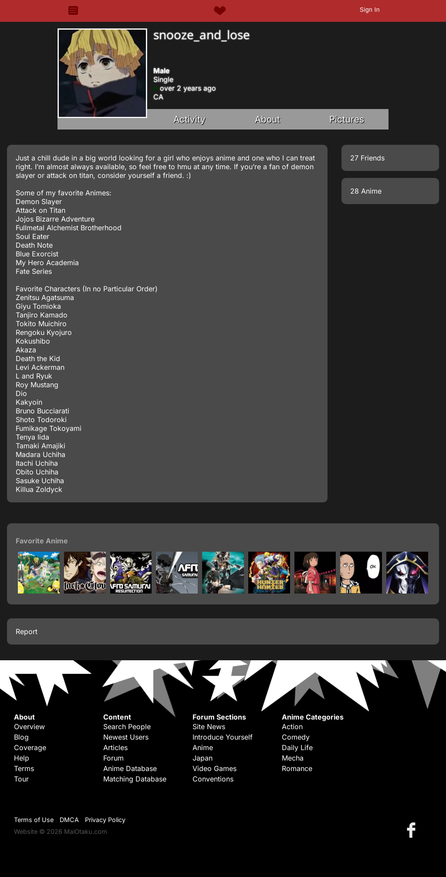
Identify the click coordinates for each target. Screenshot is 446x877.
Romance (297, 768)
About (267, 119)
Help (21, 758)
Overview (29, 726)
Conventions (213, 779)
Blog (21, 737)
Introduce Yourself (223, 737)
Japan (203, 758)
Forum (113, 758)
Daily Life (297, 747)
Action (292, 726)
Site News (209, 726)
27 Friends (367, 158)
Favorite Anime (42, 540)
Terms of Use (34, 819)
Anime (203, 747)
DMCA (69, 819)
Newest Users (126, 737)
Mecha (293, 758)
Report (26, 631)
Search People (127, 726)
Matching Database (134, 779)
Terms (24, 768)
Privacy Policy (105, 819)
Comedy (296, 737)
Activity (189, 119)
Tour (21, 779)
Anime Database (130, 768)
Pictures (346, 119)
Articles (115, 747)
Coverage (30, 747)
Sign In (370, 9)
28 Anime (366, 191)
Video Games (215, 768)
